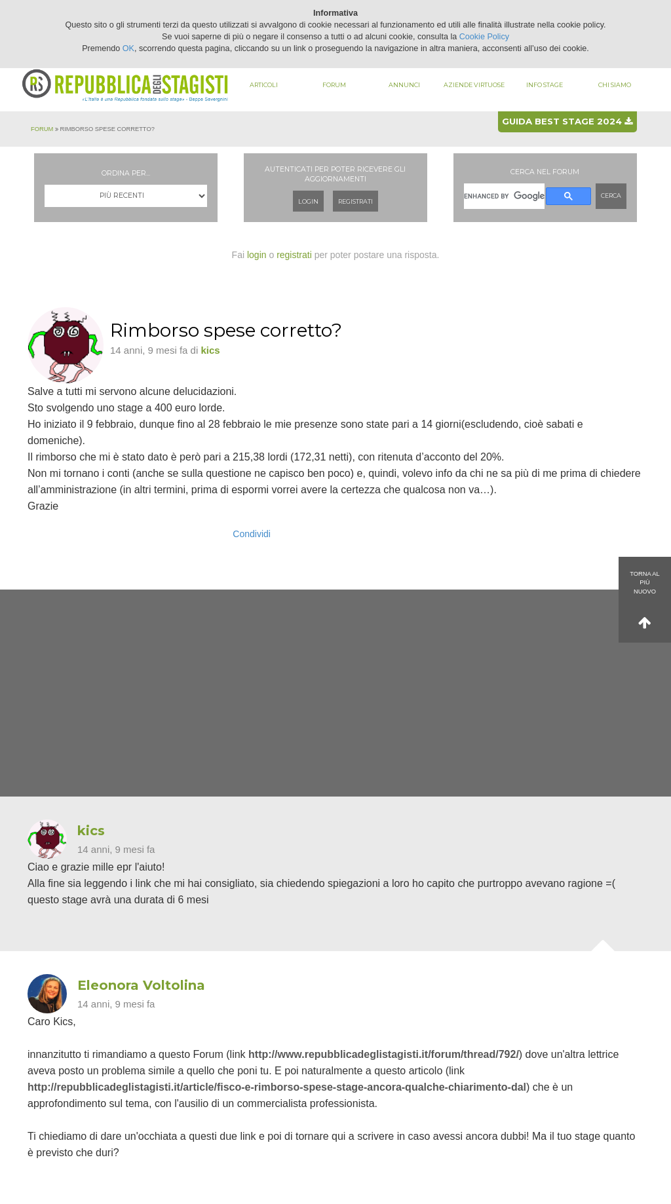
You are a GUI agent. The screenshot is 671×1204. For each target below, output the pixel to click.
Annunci (404, 84)
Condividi (252, 534)
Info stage (544, 84)
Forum (334, 84)
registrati (294, 255)
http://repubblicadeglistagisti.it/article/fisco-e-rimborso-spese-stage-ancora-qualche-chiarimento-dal (277, 1087)
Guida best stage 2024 (567, 121)
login (257, 255)
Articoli (264, 84)
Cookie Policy (484, 36)
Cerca (611, 195)
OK (128, 48)
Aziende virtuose (474, 84)
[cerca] (504, 196)
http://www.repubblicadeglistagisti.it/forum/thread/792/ (383, 1054)
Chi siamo (614, 84)
